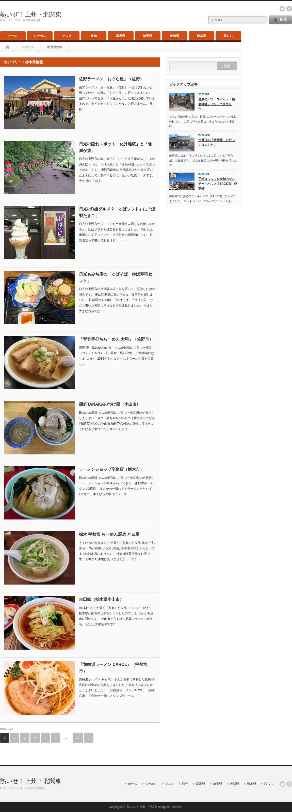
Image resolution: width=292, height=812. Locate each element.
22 (77, 737)
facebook (289, 8)
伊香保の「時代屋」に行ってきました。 (216, 142)
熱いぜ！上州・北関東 (30, 14)
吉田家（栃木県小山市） (101, 599)
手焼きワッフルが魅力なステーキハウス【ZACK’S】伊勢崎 (217, 183)
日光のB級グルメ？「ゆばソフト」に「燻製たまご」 (117, 212)
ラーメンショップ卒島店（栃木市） (111, 469)
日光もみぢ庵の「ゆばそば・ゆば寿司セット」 (115, 277)
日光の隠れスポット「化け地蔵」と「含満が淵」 (115, 147)
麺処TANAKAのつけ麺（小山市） (109, 404)
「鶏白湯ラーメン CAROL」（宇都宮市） (113, 667)
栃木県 (201, 36)
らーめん (40, 36)
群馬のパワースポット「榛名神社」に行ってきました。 (216, 104)
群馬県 (120, 36)
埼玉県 (147, 36)
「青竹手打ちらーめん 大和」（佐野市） (116, 339)
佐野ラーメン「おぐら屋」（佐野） (111, 79)
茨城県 (174, 36)
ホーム (13, 36)
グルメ (66, 36)
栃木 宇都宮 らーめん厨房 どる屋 (109, 534)
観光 (94, 36)
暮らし (228, 36)
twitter (282, 8)
